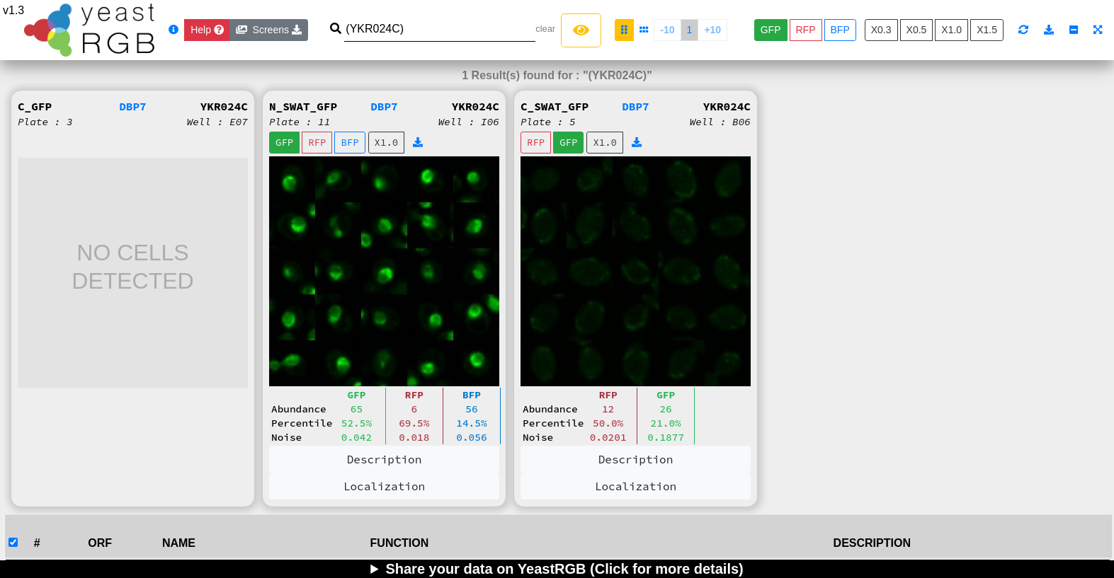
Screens (269, 29)
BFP (840, 29)
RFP (806, 29)
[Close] (207, 30)
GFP (771, 29)
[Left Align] (581, 30)
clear (545, 28)
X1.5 (987, 29)
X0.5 (916, 29)
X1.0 (951, 29)
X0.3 (881, 29)
